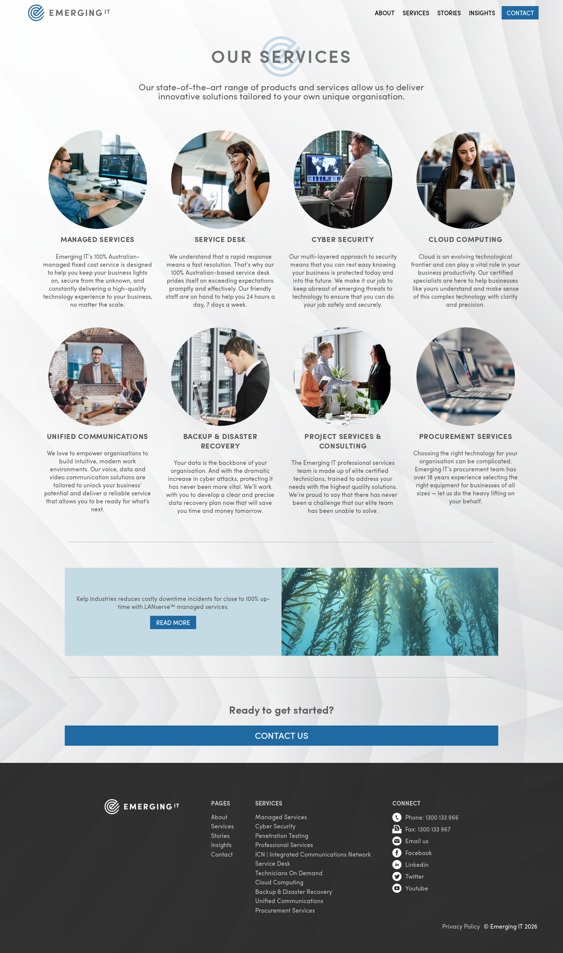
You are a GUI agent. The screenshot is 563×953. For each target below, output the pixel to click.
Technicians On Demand (289, 872)
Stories (449, 13)
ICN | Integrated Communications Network (313, 853)
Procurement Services (285, 909)
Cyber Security (275, 825)
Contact (520, 13)
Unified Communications (289, 900)
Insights (482, 13)
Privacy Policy (461, 925)
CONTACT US (281, 734)
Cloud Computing (279, 881)
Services (416, 13)
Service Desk (272, 863)
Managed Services (281, 816)
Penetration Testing (281, 834)
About (385, 13)
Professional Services (284, 844)
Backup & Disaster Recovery (293, 890)
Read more (173, 622)
